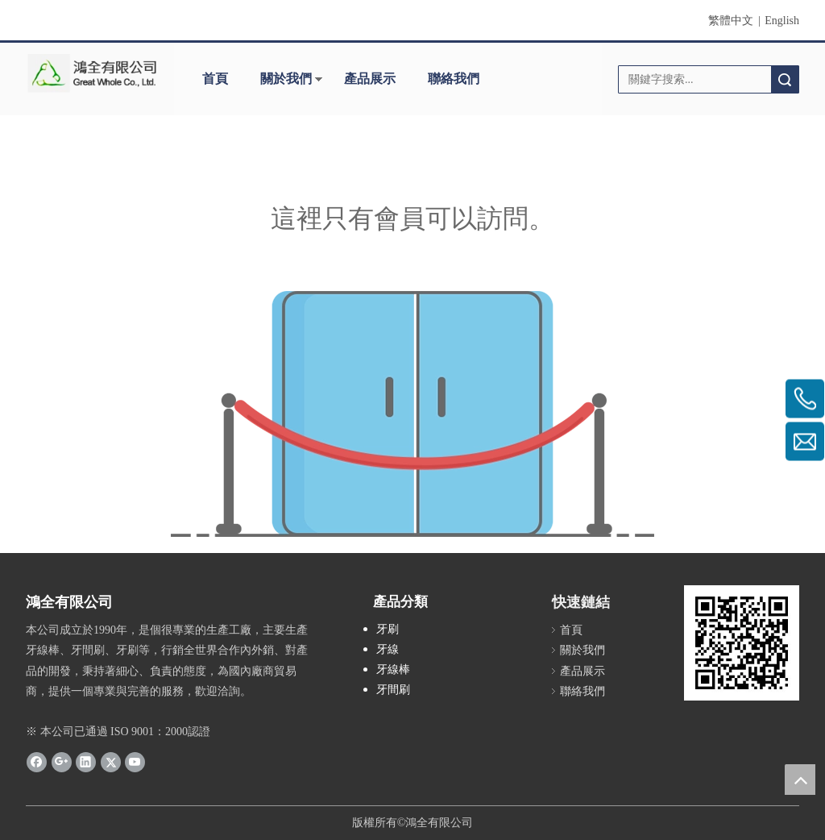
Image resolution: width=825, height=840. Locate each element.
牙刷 (387, 629)
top (800, 779)
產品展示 (370, 78)
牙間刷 (393, 690)
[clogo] (92, 73)
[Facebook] (37, 761)
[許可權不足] (412, 414)
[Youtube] (135, 761)
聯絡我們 (453, 78)
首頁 (215, 78)
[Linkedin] (86, 761)
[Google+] (62, 761)
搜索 (784, 79)
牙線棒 (393, 669)
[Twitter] (111, 761)
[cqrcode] (741, 643)
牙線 (387, 649)
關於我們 (286, 78)
